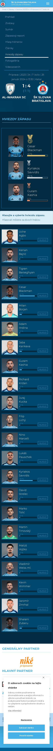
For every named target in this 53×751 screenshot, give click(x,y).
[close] (43, 677)
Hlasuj (42, 240)
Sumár (9, 29)
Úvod (4, 9)
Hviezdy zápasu (14, 54)
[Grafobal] (13, 670)
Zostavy (9, 23)
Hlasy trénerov (13, 42)
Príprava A (35, 9)
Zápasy (11, 9)
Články (9, 48)
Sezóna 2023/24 (22, 9)
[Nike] (26, 657)
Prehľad (9, 17)
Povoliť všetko (26, 736)
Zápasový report (15, 35)
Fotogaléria (12, 60)
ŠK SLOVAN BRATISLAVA (23, 3)
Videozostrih (12, 67)
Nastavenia (26, 720)
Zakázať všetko (26, 728)
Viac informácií (14, 710)
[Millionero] (40, 670)
